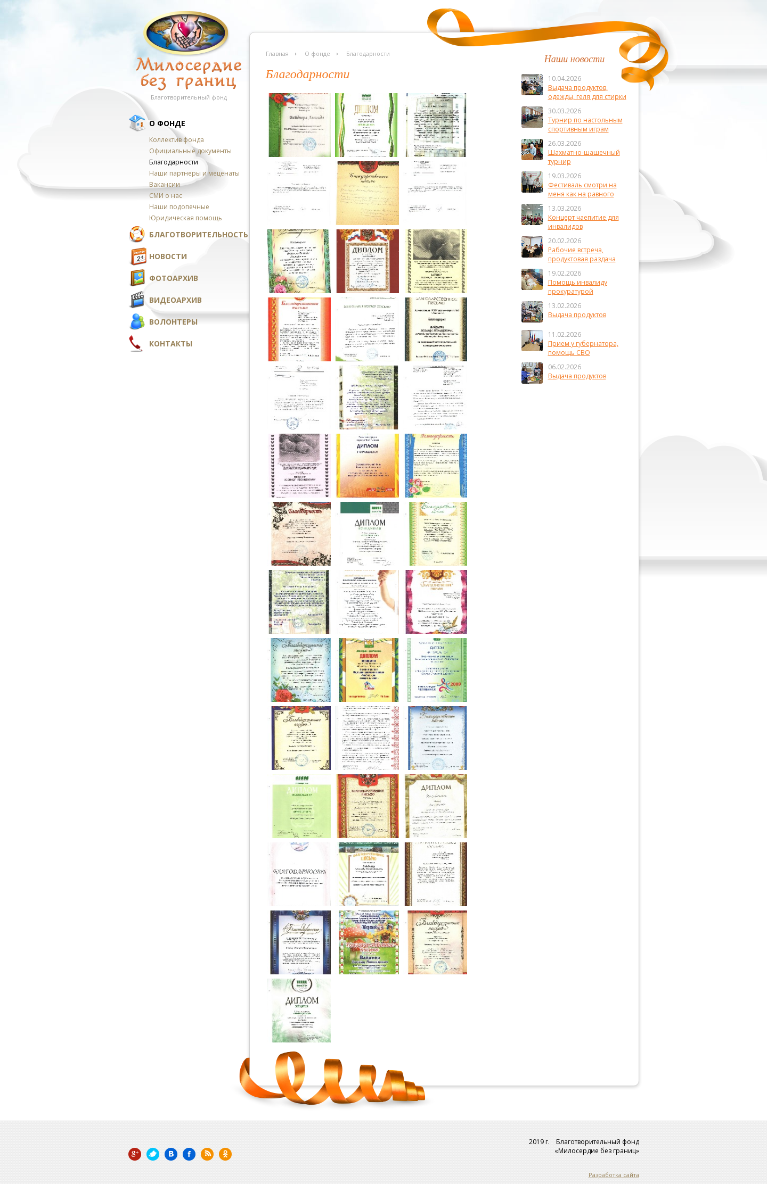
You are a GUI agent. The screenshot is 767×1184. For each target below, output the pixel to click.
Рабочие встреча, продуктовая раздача (582, 254)
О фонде (167, 123)
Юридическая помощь (185, 217)
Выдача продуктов (577, 314)
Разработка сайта (614, 1175)
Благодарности (173, 162)
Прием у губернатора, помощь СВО (583, 348)
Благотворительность (198, 234)
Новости (168, 256)
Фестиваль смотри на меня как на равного (582, 189)
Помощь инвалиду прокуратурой (577, 287)
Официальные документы (190, 150)
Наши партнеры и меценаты (194, 173)
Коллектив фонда (176, 139)
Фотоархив (173, 278)
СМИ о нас (165, 195)
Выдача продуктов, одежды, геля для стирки (587, 92)
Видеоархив (175, 300)
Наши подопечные (179, 206)
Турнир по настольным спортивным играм (585, 124)
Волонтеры (173, 322)
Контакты (170, 343)
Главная (277, 53)
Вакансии (164, 184)
